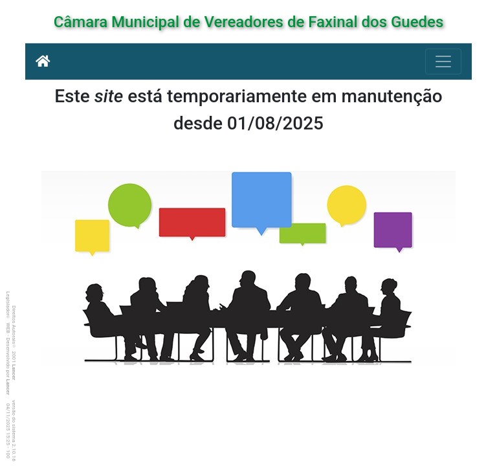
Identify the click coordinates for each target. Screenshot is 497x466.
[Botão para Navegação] (443, 61)
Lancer (14, 372)
